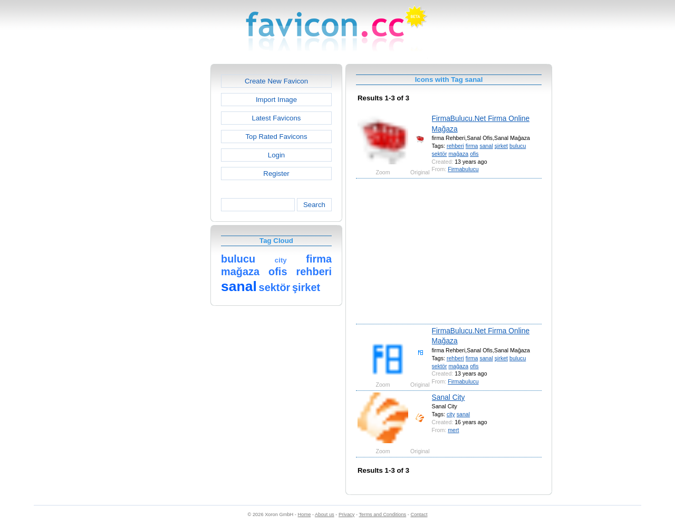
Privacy (346, 514)
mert (453, 430)
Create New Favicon (276, 81)
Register (276, 173)
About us (324, 514)
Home (304, 514)
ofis (474, 154)
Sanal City (448, 397)
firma (472, 146)
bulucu (517, 146)
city (451, 414)
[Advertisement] (165, 222)
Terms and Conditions (382, 514)
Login (276, 155)
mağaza (458, 154)
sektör (439, 154)
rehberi (455, 146)
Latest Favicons (276, 118)
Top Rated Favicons (276, 137)
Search (314, 205)
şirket (501, 146)
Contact (419, 514)
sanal (486, 146)
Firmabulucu (463, 169)
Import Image (276, 100)
